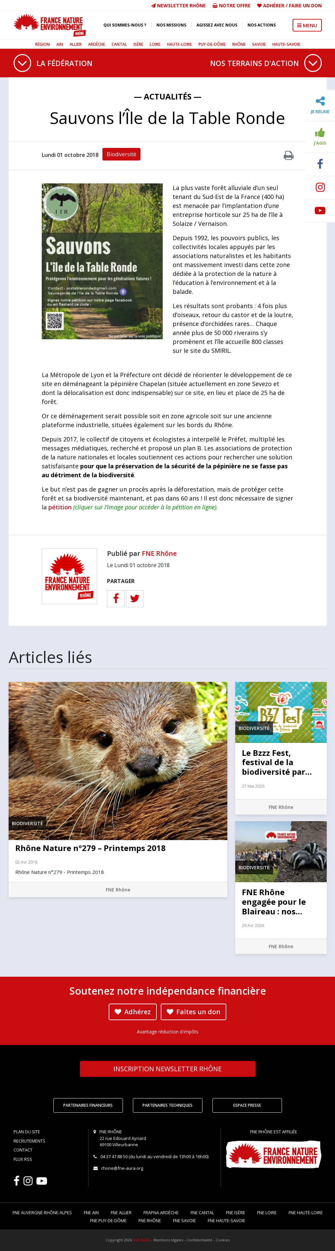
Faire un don (305, 5)
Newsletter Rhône (178, 5)
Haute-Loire (179, 44)
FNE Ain (91, 1213)
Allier (76, 44)
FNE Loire (267, 1213)
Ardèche (96, 44)
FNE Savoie (184, 1220)
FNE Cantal (202, 1213)
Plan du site (27, 1132)
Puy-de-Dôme (212, 44)
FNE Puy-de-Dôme (108, 1220)
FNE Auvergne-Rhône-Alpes (42, 1213)
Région (42, 44)
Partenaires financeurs (88, 1105)
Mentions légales (168, 1239)
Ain (59, 44)
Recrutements (29, 1141)
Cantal (119, 44)
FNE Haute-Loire (306, 1213)
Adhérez (133, 1011)
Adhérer (273, 5)
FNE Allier (121, 1213)
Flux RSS (23, 1159)
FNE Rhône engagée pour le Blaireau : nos (274, 902)
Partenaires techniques (167, 1105)
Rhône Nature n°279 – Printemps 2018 (90, 847)
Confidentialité (199, 1239)
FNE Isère (235, 1213)
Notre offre (231, 5)
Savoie (259, 44)
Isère (138, 44)
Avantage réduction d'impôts (167, 1031)
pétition (60, 507)
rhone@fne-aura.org (122, 1168)
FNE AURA (141, 1239)
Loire (155, 44)
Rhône (239, 44)
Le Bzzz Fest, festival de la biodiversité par (277, 762)
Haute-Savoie (286, 44)
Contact (23, 1150)
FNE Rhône (159, 553)
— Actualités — (167, 96)
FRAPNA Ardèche (161, 1213)
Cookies (223, 1239)
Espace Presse (247, 1105)
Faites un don (193, 1011)
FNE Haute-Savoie (226, 1220)
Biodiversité (121, 154)
